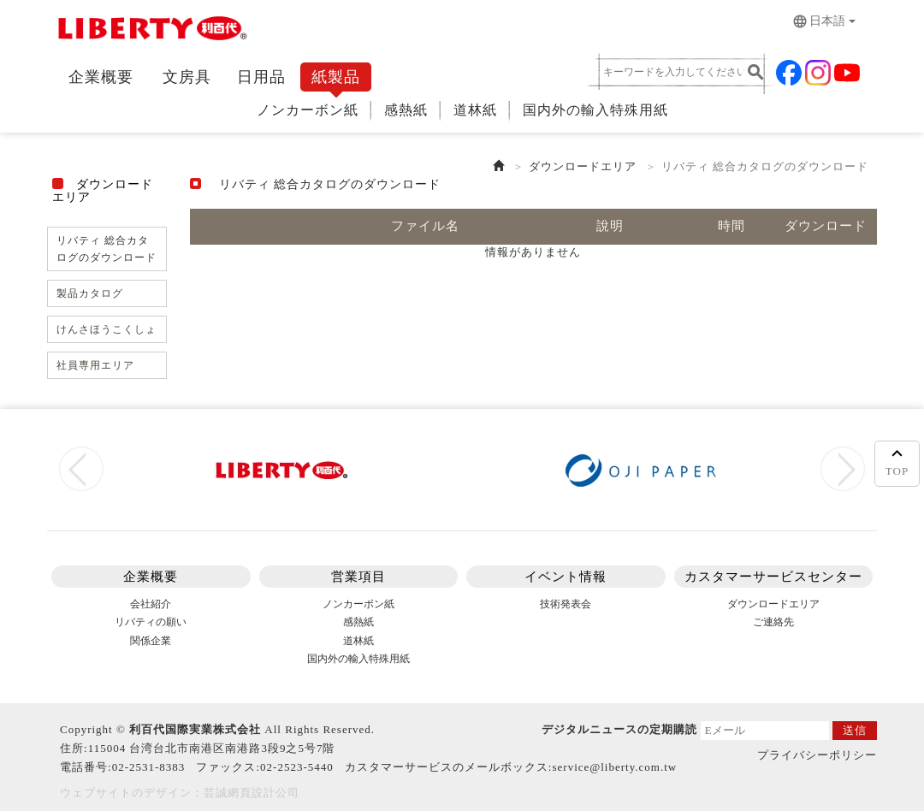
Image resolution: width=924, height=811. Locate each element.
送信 (855, 730)
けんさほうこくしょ (106, 329)
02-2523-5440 (297, 767)
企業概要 (100, 77)
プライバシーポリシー (817, 755)
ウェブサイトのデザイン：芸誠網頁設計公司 (179, 792)
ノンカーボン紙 (307, 110)
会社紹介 (150, 604)
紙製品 (335, 77)
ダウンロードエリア (583, 166)
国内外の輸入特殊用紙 (595, 110)
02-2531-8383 (149, 767)
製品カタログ (89, 293)
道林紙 (475, 110)
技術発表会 (565, 604)
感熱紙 (406, 110)
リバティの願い (151, 622)
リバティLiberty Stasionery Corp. (149, 32)
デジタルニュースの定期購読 (619, 729)
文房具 (187, 77)
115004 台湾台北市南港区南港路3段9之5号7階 (211, 748)
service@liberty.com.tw (614, 767)
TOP (897, 460)
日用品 (261, 77)
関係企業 (150, 641)
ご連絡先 (773, 622)
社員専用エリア (95, 365)
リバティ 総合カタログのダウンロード (106, 248)
